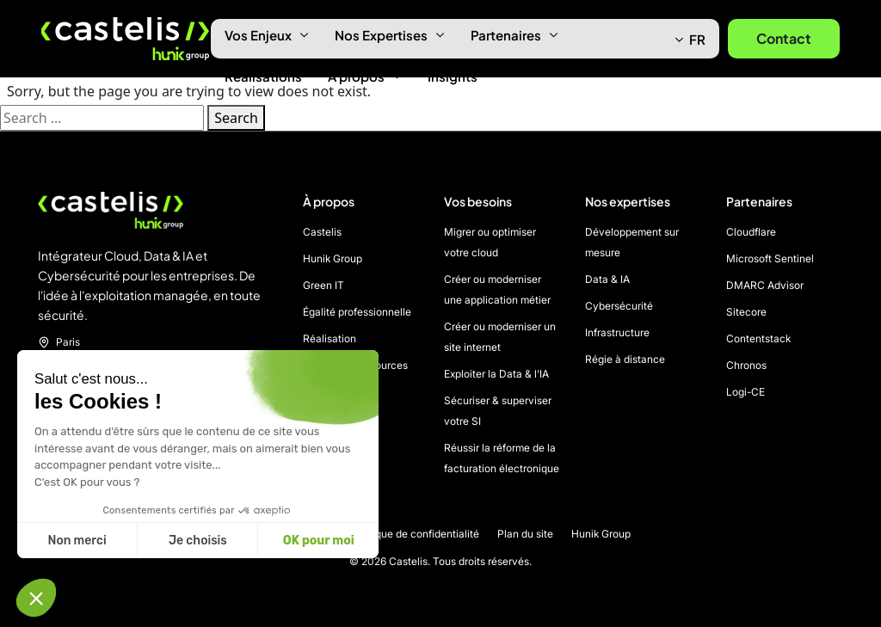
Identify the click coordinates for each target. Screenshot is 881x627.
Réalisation (329, 338)
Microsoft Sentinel (770, 258)
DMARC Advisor (765, 285)
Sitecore (746, 311)
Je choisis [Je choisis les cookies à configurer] (198, 540)
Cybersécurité (619, 305)
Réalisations (263, 76)
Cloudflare (751, 231)
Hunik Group (332, 258)
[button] (36, 597)
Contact (783, 38)
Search (236, 117)
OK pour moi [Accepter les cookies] (318, 540)
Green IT (323, 285)
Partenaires (514, 35)
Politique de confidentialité (415, 534)
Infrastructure (617, 332)
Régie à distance (625, 359)
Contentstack (758, 338)
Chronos (746, 365)
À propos (365, 76)
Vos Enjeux (267, 35)
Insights (452, 76)
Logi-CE (745, 391)
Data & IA (607, 279)
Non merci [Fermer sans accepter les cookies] (76, 540)
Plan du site (525, 534)
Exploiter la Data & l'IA (496, 373)
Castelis (322, 231)
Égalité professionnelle (357, 311)
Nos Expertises (390, 35)
